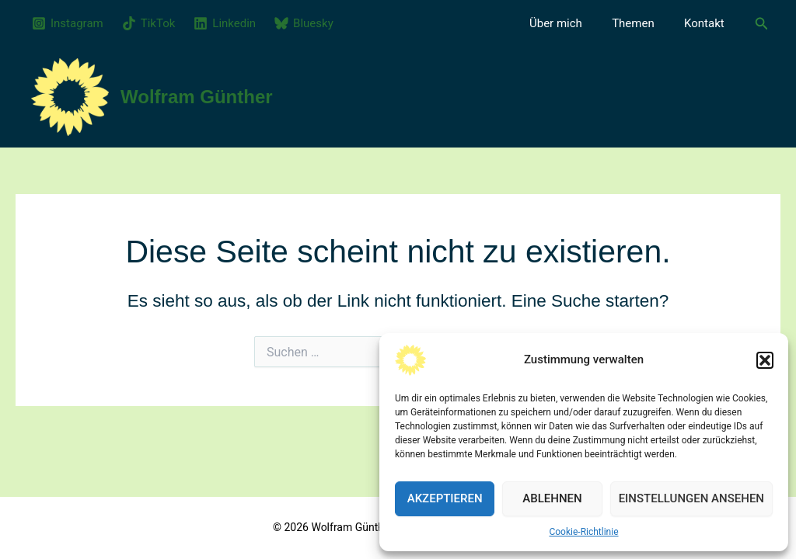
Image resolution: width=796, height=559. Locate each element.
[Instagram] (67, 23)
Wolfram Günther (196, 96)
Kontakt (707, 23)
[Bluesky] (304, 23)
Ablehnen (551, 498)
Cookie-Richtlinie (583, 531)
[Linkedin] (224, 23)
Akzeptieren (445, 498)
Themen (643, 23)
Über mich (572, 23)
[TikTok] (148, 23)
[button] (765, 360)
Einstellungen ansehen (691, 498)
